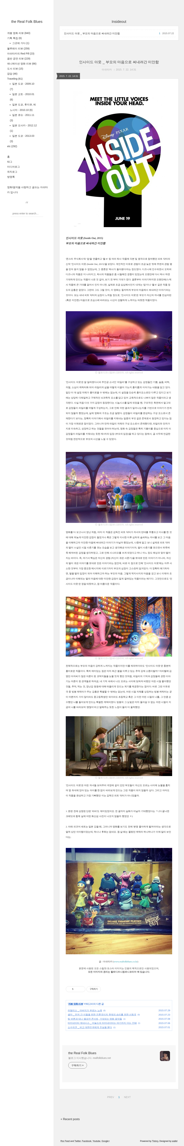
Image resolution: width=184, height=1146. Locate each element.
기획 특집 (14, 38)
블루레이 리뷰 (18, 48)
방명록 (11, 176)
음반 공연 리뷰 (18, 58)
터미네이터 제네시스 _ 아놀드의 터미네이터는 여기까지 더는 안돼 (102, 1023)
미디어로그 (13, 166)
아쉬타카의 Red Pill (20, 53)
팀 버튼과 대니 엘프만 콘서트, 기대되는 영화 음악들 (95, 1019)
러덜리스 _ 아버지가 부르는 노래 (85, 1010)
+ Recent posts (70, 1119)
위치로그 (12, 171)
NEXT (127, 1097)
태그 (9, 161)
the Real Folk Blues (26, 22)
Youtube (96, 1141)
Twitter (77, 1141)
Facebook (86, 1141)
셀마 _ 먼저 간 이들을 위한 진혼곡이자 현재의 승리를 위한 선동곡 (102, 1014)
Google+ (106, 1141)
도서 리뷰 (15, 68)
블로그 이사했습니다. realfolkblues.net (89, 1058)
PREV (110, 1097)
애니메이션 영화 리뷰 (21, 63)
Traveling (15, 78)
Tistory (155, 1141)
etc (12, 146)
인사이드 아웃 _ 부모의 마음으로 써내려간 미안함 (92, 33)
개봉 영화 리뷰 (18, 33)
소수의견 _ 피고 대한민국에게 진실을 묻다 (90, 1027)
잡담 (12, 73)
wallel (174, 1141)
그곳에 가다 (20, 43)
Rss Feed (65, 1141)
